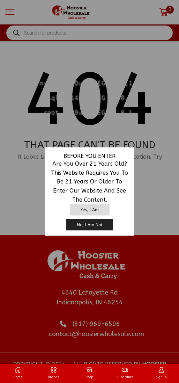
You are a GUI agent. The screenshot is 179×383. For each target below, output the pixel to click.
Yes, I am (90, 209)
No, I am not (89, 224)
